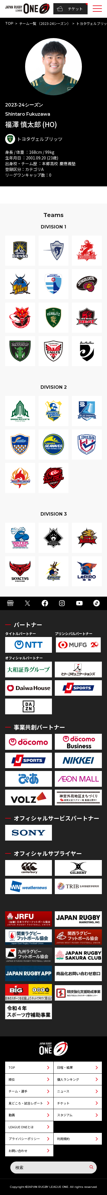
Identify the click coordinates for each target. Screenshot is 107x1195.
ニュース (63, 1091)
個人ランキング (68, 1079)
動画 (12, 1115)
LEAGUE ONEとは (21, 1127)
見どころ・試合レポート (26, 1103)
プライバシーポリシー (24, 1138)
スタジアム (64, 1115)
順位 (12, 1079)
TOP (9, 23)
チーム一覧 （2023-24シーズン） (44, 23)
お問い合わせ (18, 1150)
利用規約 (63, 1138)
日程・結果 (65, 1067)
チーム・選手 (18, 1091)
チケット (70, 9)
